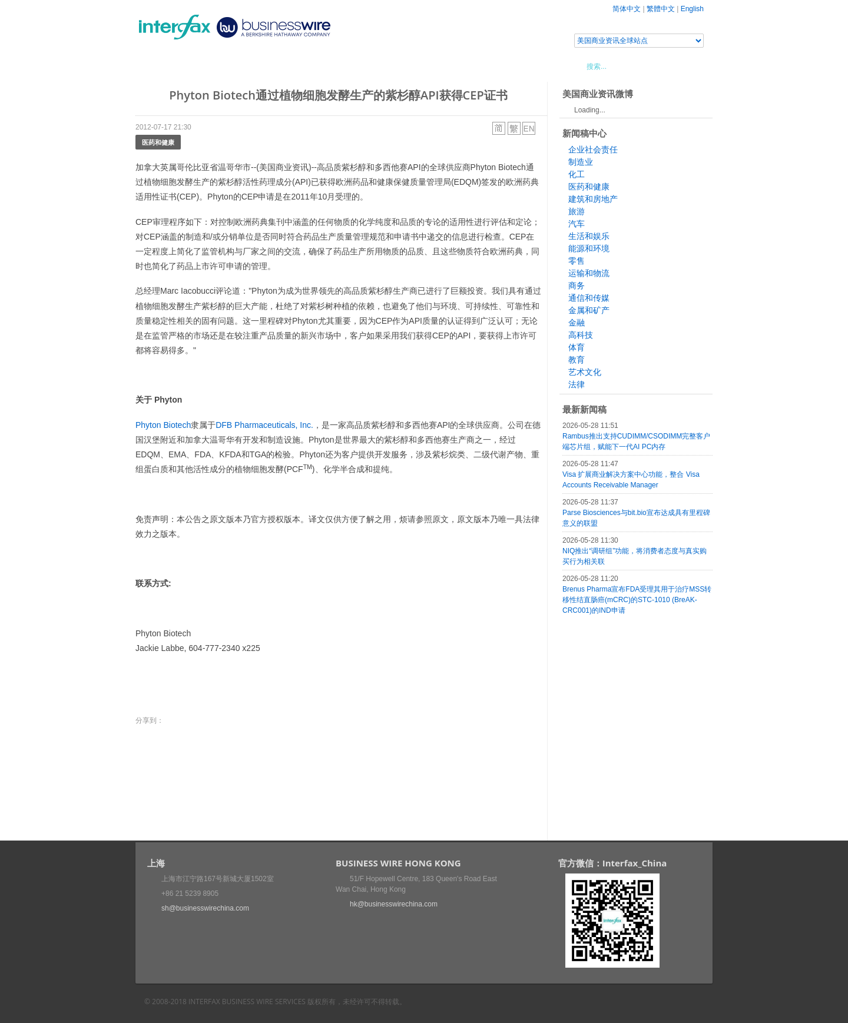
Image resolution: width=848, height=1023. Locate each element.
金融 (576, 322)
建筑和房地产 (593, 199)
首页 (158, 66)
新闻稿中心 (203, 66)
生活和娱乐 (589, 236)
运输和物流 (589, 273)
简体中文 (626, 9)
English (692, 9)
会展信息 (255, 66)
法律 (576, 384)
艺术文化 (584, 372)
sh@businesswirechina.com (205, 908)
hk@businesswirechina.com (394, 904)
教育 (576, 359)
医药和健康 (158, 142)
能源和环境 (589, 248)
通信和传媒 (589, 298)
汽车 (576, 223)
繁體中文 (661, 9)
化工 (576, 174)
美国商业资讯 (359, 66)
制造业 (580, 162)
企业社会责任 (593, 149)
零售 (576, 260)
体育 (576, 347)
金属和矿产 (589, 310)
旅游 (576, 211)
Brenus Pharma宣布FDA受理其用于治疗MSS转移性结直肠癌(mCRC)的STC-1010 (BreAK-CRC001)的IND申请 (636, 600)
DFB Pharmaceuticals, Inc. (264, 425)
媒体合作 (303, 66)
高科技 (580, 335)
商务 (576, 285)
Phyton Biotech (163, 425)
